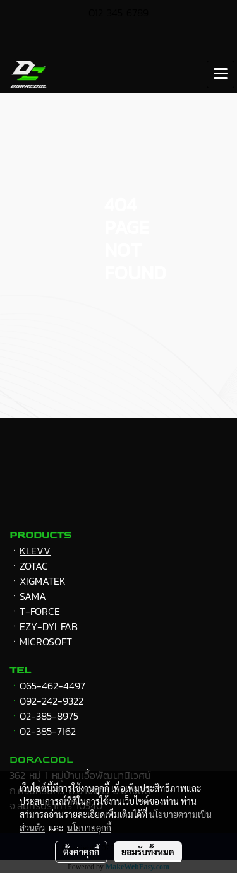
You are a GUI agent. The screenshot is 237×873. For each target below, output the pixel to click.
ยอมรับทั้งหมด (147, 851)
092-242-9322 (51, 700)
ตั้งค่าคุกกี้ (81, 851)
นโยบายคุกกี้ (89, 827)
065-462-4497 (52, 685)
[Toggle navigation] (220, 74)
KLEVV (35, 550)
